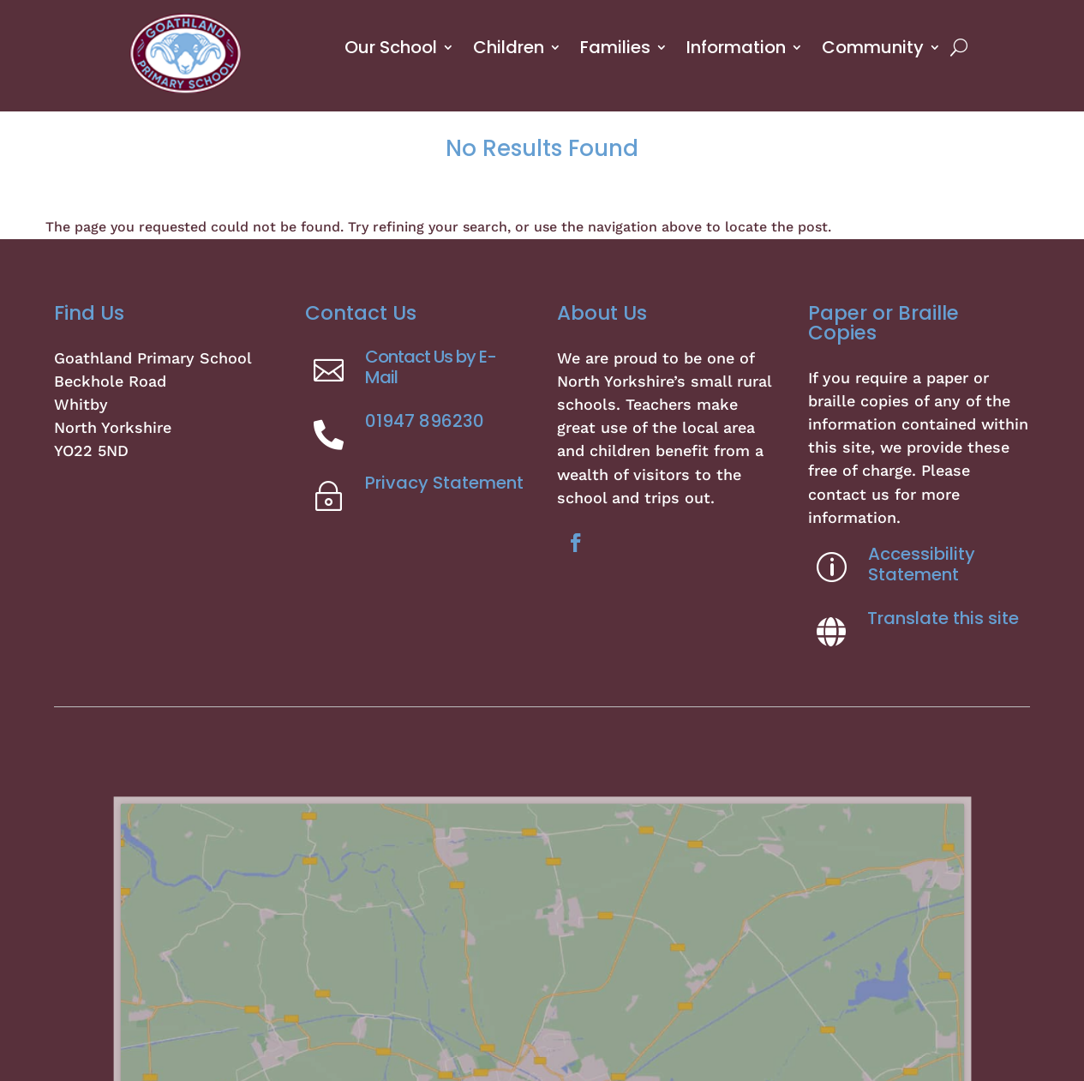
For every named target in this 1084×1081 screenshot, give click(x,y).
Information (736, 47)
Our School (390, 47)
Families (615, 47)
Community (873, 47)
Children (508, 47)
